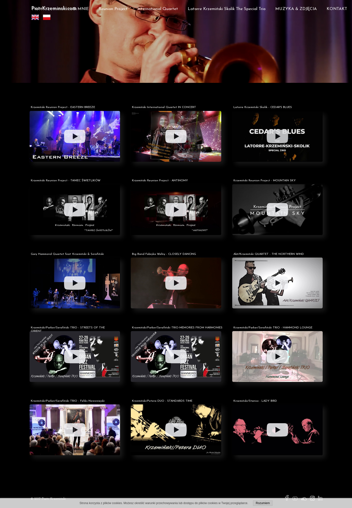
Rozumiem (263, 503)
